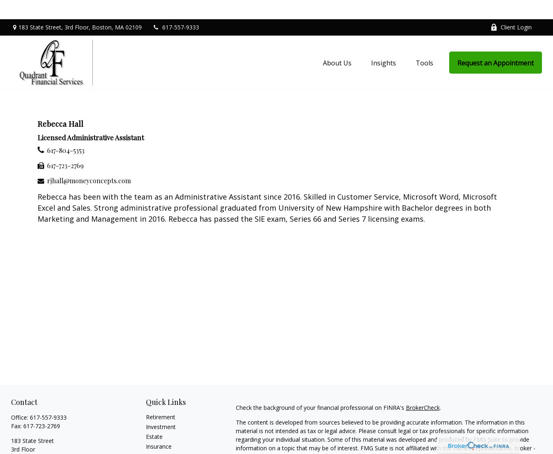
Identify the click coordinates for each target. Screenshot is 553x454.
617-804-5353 (66, 131)
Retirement (160, 398)
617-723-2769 (65, 146)
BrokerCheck (423, 388)
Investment (161, 407)
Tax (151, 437)
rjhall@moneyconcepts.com (89, 161)
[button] (337, 43)
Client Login (511, 8)
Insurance (159, 427)
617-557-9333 (175, 8)
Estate (154, 417)
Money (155, 447)
